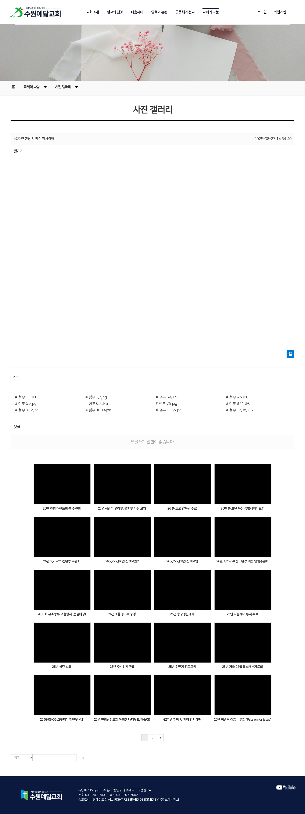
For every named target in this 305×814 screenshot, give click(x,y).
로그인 (262, 12)
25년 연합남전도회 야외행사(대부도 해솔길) (122, 720)
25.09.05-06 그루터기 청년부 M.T (61, 720)
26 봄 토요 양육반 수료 (182, 508)
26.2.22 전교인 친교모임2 (122, 561)
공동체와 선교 (185, 12)
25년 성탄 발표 (61, 667)
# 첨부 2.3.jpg (96, 397)
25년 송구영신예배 (182, 614)
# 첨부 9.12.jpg (27, 410)
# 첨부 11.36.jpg (168, 410)
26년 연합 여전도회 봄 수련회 (62, 508)
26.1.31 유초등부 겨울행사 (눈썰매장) (61, 614)
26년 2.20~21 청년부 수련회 (61, 561)
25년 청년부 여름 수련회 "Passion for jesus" (242, 720)
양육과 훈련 (159, 12)
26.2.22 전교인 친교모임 (182, 561)
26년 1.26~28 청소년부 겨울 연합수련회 (242, 561)
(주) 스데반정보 (169, 799)
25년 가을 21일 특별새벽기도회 (242, 667)
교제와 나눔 (210, 12)
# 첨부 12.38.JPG (239, 410)
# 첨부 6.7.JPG (96, 404)
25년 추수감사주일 (122, 667)
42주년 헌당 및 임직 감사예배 (182, 720)
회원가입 (280, 12)
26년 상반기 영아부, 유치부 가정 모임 (122, 508)
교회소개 (92, 12)
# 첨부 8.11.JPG (238, 404)
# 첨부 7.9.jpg (166, 404)
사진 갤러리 (66, 86)
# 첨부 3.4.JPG (167, 397)
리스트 (16, 377)
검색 (81, 758)
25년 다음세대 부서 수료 (242, 614)
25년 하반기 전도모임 (182, 667)
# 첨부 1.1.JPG (26, 397)
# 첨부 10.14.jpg (98, 410)
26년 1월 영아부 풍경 (122, 614)
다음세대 (137, 12)
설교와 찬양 (115, 12)
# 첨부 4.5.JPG (237, 397)
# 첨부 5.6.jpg (25, 404)
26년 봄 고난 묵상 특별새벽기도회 (242, 508)
